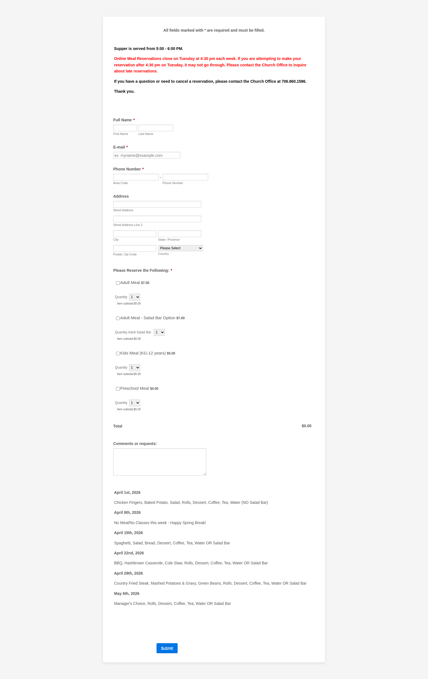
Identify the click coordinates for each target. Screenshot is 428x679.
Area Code (120, 183)
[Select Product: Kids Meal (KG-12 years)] (118, 353)
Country (163, 253)
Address (121, 196)
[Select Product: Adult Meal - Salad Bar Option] (118, 318)
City (116, 239)
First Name (120, 133)
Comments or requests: (135, 443)
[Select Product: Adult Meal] (118, 283)
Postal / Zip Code (125, 254)
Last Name (146, 133)
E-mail (120, 147)
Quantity (121, 297)
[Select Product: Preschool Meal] (118, 389)
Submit (167, 648)
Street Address (123, 210)
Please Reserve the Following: (142, 270)
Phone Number (128, 169)
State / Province (169, 239)
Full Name (124, 120)
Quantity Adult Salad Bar (133, 332)
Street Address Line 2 (127, 225)
